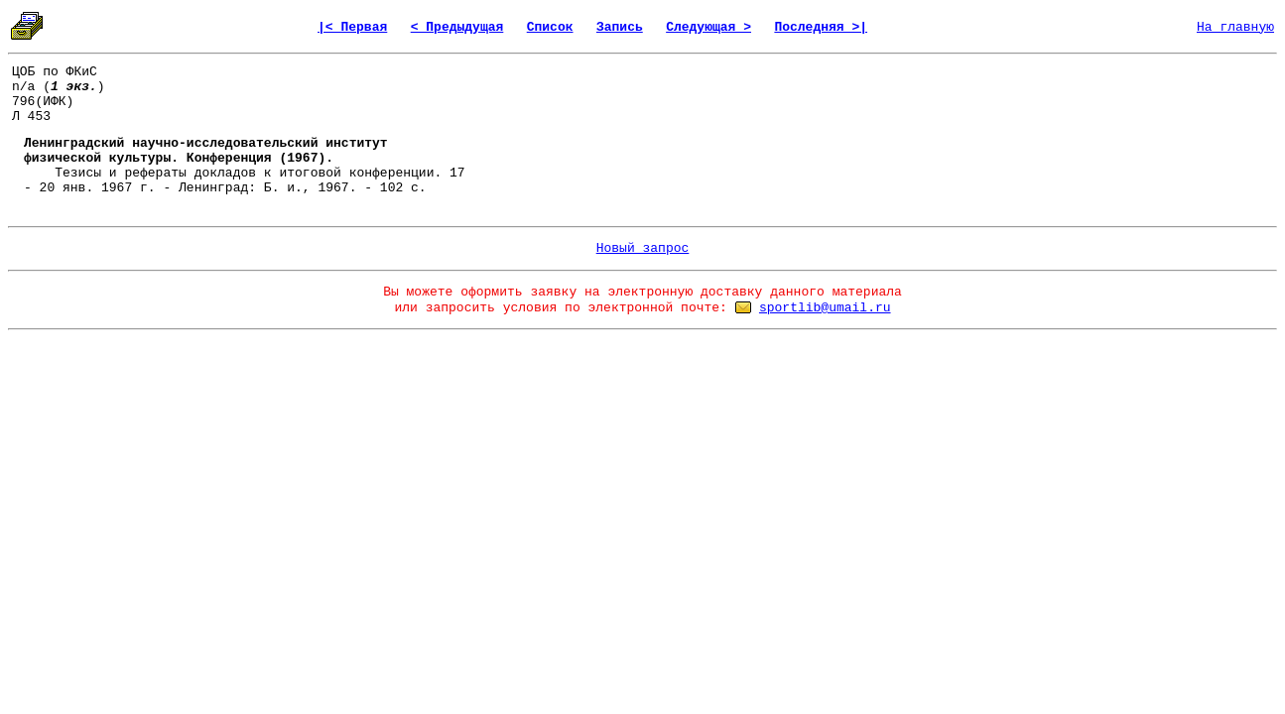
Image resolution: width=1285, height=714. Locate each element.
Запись (619, 27)
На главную (1235, 27)
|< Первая (352, 27)
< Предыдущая (457, 27)
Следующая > (708, 27)
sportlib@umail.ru (825, 307)
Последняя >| (820, 27)
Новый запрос (643, 248)
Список (550, 27)
